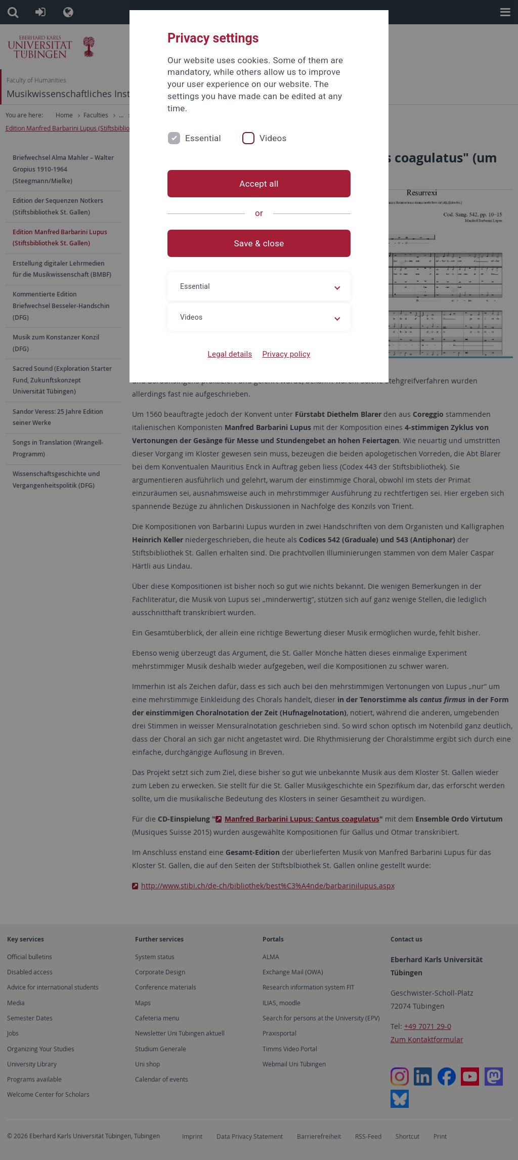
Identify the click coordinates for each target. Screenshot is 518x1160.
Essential (203, 138)
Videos (273, 138)
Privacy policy (286, 354)
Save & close (259, 243)
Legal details (230, 354)
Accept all (258, 184)
